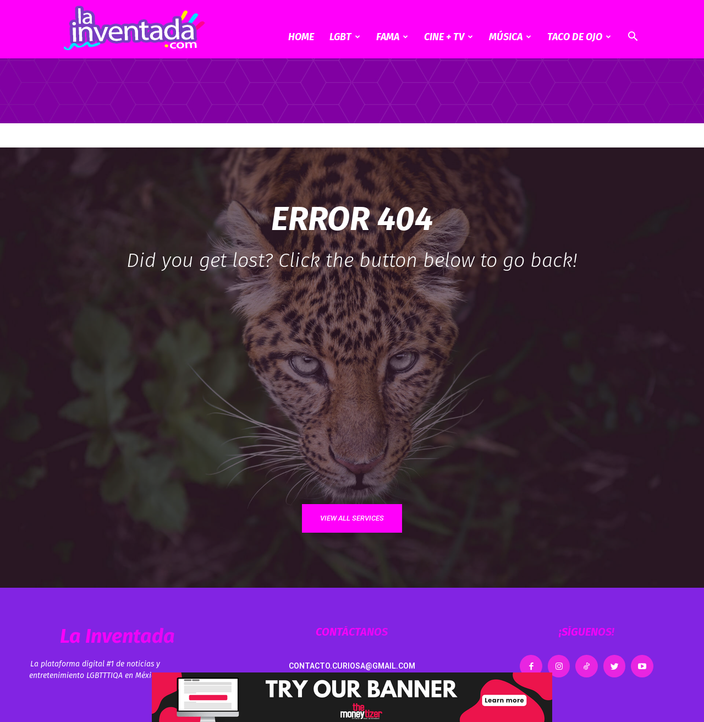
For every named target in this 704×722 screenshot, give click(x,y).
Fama (392, 37)
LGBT (344, 37)
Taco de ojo (579, 37)
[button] (632, 37)
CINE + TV (448, 37)
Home (301, 37)
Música (510, 37)
